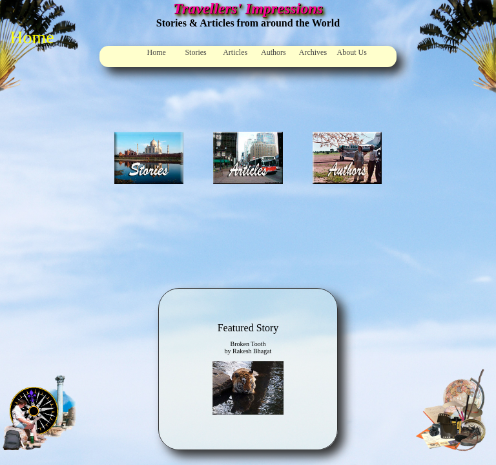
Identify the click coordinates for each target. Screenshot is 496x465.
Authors (273, 52)
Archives (313, 52)
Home (156, 52)
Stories (195, 52)
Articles (235, 52)
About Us (352, 52)
